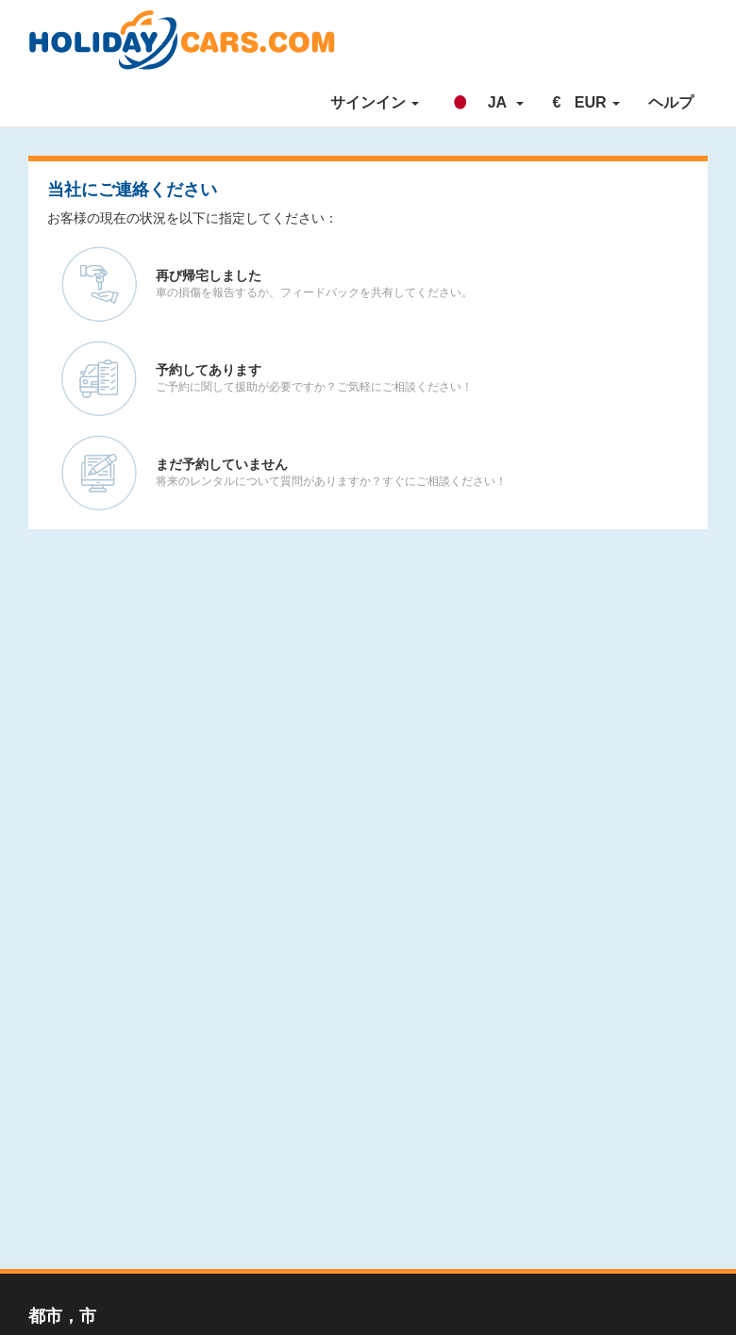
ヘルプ (671, 102)
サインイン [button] (374, 102)
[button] (485, 102)
